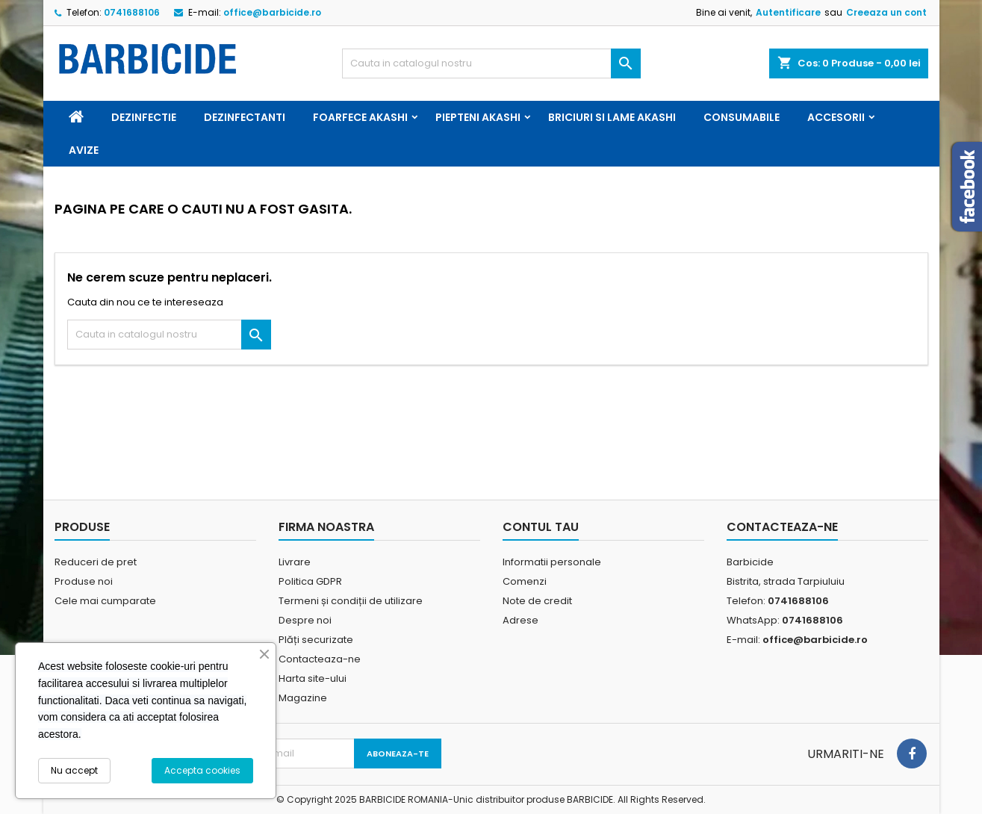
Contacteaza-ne (320, 659)
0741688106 (132, 12)
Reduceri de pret (96, 562)
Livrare (295, 562)
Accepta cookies (202, 770)
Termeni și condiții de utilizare (351, 601)
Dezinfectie (143, 117)
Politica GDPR (310, 581)
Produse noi (84, 581)
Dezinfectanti (244, 117)
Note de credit (537, 601)
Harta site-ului (313, 678)
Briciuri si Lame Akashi (612, 117)
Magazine (303, 698)
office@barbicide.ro (272, 12)
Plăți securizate (316, 640)
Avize (84, 150)
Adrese (520, 620)
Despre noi (305, 620)
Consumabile (741, 117)
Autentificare (788, 12)
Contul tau (541, 526)
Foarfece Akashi (360, 117)
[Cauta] (491, 63)
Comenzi (525, 581)
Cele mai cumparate (105, 601)
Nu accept (74, 770)
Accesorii (836, 117)
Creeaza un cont (886, 12)
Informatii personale (552, 562)
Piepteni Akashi (477, 117)
